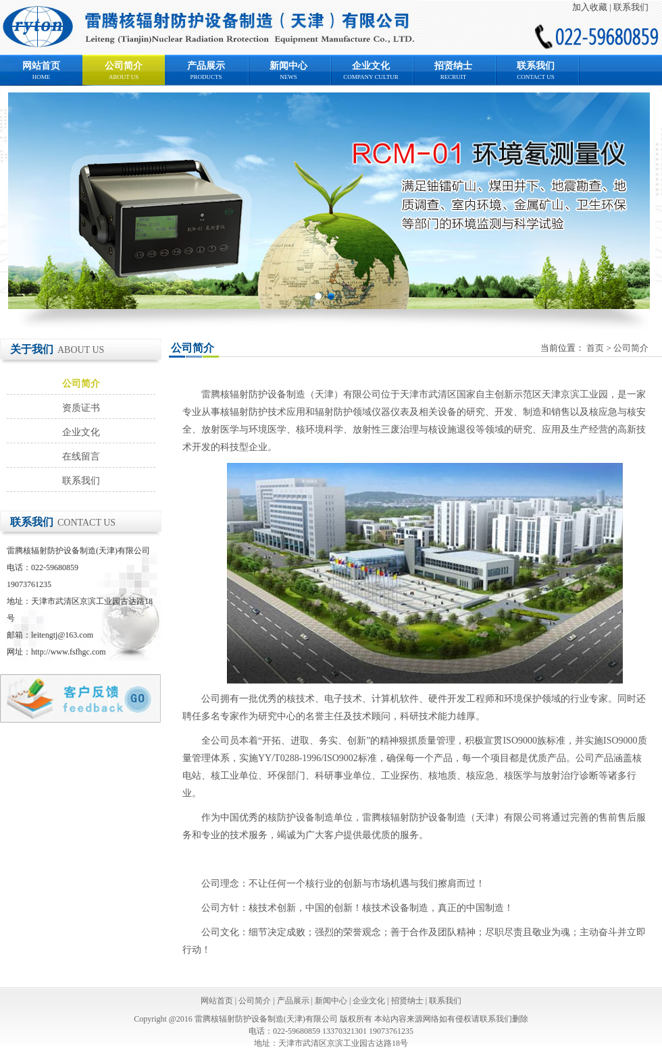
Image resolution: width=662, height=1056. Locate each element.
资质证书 (81, 408)
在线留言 (81, 456)
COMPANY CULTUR (370, 77)
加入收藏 (589, 7)
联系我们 (630, 7)
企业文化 (371, 66)
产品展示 (206, 66)
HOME (41, 77)
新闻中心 (288, 66)
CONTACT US (535, 77)
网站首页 (41, 66)
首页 (595, 348)
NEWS (288, 77)
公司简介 (124, 66)
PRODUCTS (206, 77)
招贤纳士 (453, 66)
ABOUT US (124, 77)
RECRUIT (453, 77)
